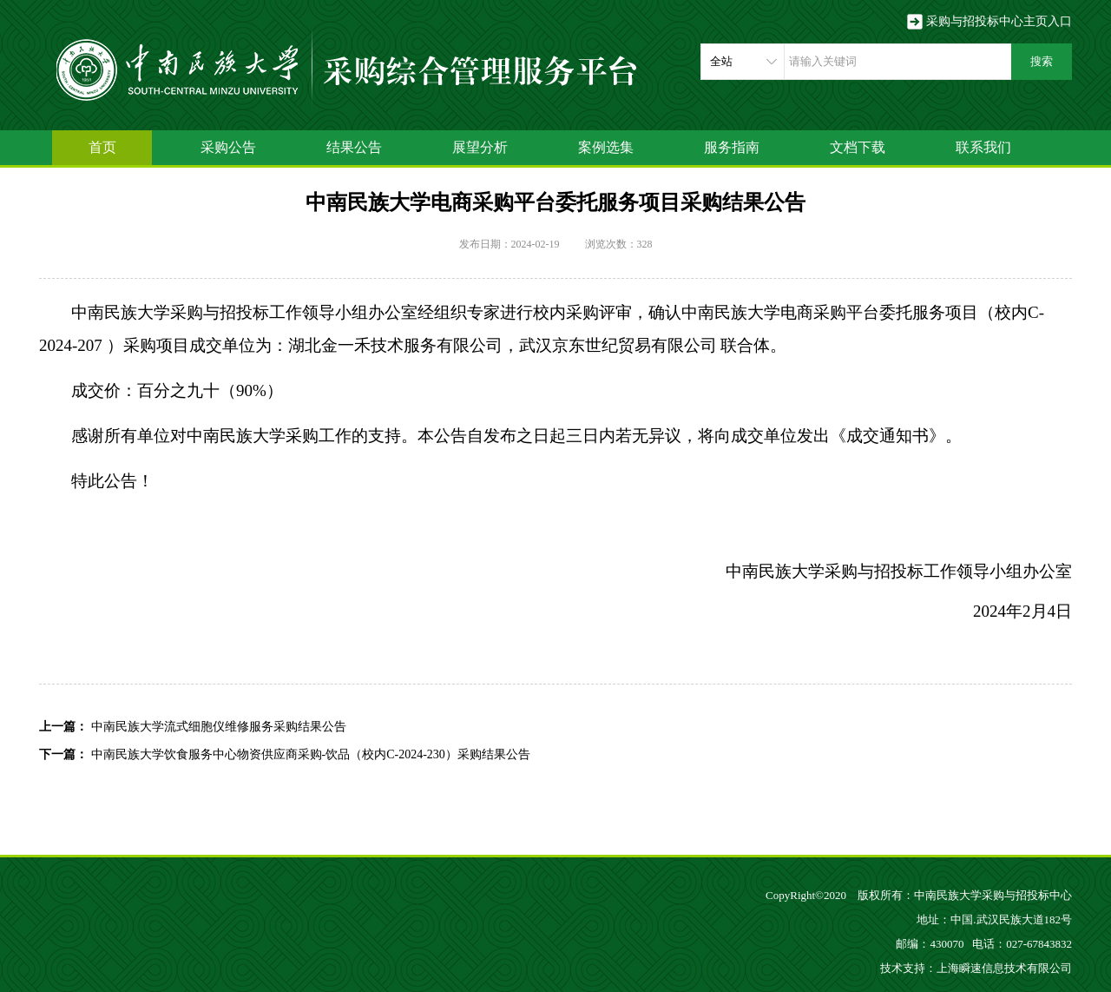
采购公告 (228, 147)
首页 (102, 147)
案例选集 (606, 147)
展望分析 (480, 147)
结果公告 (354, 147)
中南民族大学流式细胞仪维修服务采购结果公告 (218, 726)
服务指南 (731, 147)
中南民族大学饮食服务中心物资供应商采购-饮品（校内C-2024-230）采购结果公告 (310, 754)
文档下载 (857, 147)
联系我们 (983, 147)
